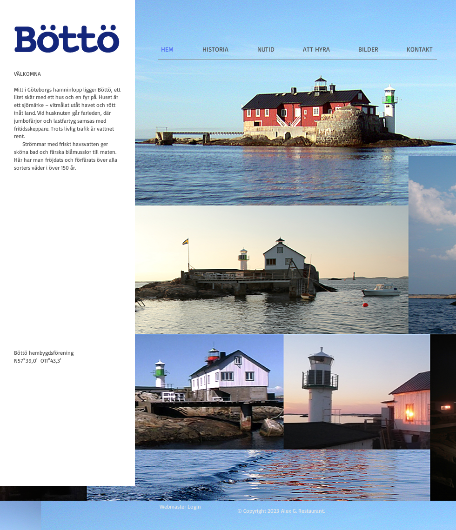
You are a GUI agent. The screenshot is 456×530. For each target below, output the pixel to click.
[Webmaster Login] (180, 506)
